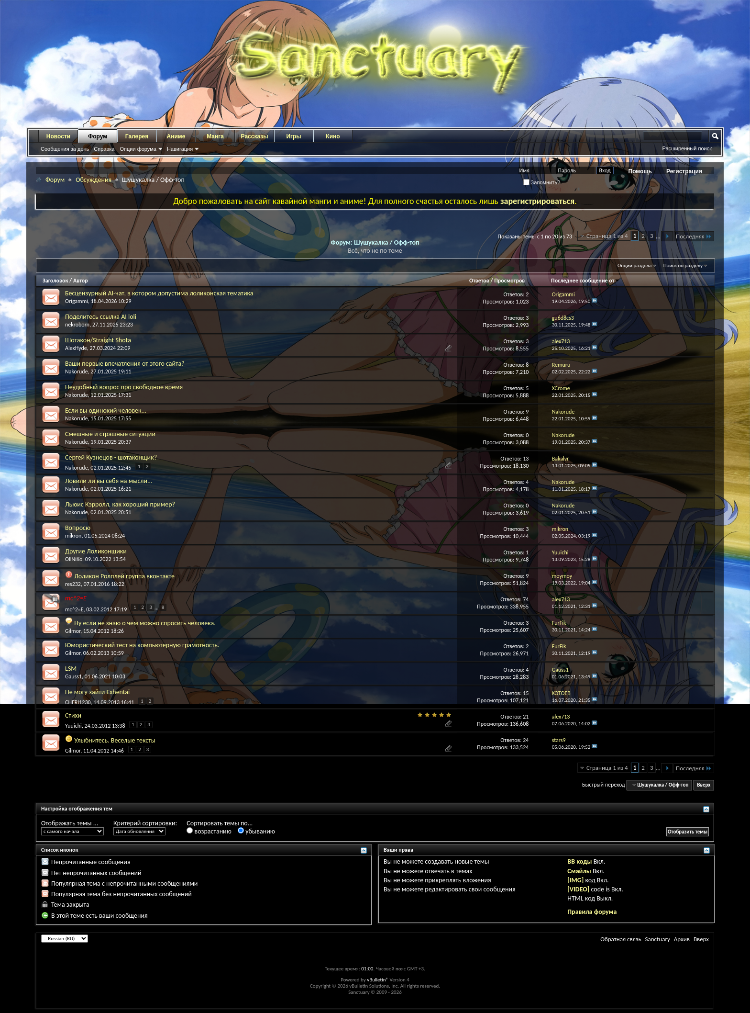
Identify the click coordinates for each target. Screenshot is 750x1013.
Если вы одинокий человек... (105, 410)
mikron (73, 535)
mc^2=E (76, 598)
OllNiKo (73, 559)
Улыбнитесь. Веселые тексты (114, 740)
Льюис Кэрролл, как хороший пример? (120, 504)
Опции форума (138, 149)
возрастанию (209, 831)
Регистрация (684, 171)
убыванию (256, 831)
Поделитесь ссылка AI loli (100, 317)
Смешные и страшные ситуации (110, 434)
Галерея (136, 136)
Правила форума (592, 912)
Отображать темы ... (69, 823)
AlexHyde (76, 348)
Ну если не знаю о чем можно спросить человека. (145, 623)
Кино (333, 136)
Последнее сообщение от (585, 280)
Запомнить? (542, 182)
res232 (73, 584)
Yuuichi (73, 725)
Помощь (640, 171)
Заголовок (55, 280)
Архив (682, 939)
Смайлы (579, 871)
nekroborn (77, 324)
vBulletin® (377, 980)
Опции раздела (634, 265)
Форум (97, 136)
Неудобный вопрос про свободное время (124, 387)
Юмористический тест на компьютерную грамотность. (142, 645)
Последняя (694, 236)
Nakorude (76, 371)
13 (526, 458)
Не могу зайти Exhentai (97, 692)
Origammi (76, 301)
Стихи (73, 715)
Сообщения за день (65, 149)
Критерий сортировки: (145, 823)
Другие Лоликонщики (96, 551)
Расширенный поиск (687, 148)
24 (526, 740)
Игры (293, 136)
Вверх (703, 785)
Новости (58, 136)
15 (526, 693)
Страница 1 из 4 (607, 235)
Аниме (176, 136)
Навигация (180, 149)
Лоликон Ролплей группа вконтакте (124, 576)
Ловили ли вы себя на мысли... (109, 481)
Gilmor (72, 631)
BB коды (579, 861)
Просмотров (509, 280)
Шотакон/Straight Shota (98, 340)
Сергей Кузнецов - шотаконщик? (111, 457)
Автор (80, 280)
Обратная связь (620, 939)
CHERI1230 (78, 702)
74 (526, 599)
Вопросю (77, 528)
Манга (215, 136)
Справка (104, 149)
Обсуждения (93, 180)
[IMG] (575, 880)
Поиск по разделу (683, 265)
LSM (71, 668)
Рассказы (254, 136)
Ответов (479, 280)
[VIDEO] (578, 889)
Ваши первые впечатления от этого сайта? (125, 364)
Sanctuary (657, 939)
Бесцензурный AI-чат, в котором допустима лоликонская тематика (159, 293)
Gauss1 (73, 676)
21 (526, 716)
